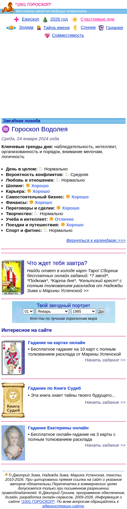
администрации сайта (63, 506)
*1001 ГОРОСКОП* (38, 501)
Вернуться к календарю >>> (96, 240)
